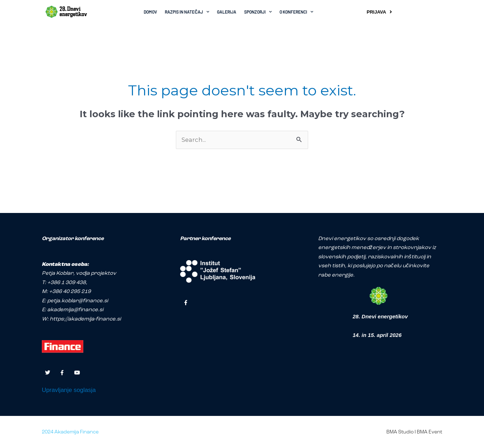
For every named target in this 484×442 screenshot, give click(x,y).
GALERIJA (226, 11)
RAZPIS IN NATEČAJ (187, 12)
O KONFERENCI (296, 12)
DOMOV (150, 11)
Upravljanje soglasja (69, 390)
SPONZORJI (258, 12)
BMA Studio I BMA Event (414, 433)
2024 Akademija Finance (70, 433)
